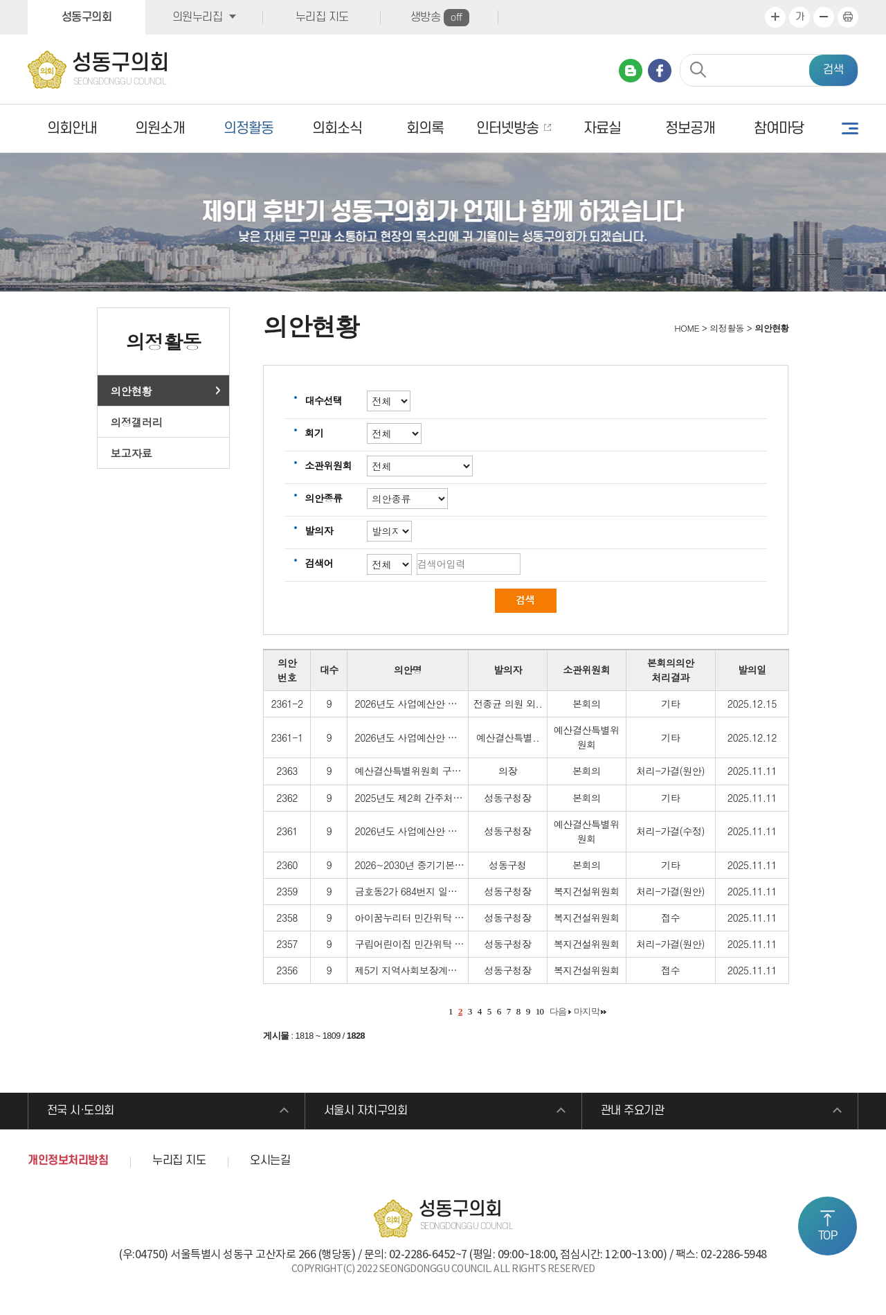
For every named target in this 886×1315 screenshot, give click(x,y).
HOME (685, 327)
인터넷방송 (507, 128)
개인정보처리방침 (68, 1161)
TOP (828, 1236)
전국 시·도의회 (80, 1111)
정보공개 (690, 128)
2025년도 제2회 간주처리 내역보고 (428, 798)
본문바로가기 (0, 0)
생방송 (439, 17)
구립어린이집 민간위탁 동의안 (418, 944)
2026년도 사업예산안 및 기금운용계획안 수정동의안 (464, 703)
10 (540, 1011)
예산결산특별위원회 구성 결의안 (423, 771)
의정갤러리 (137, 421)
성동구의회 (87, 17)
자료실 (602, 128)
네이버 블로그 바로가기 (630, 70)
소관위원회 (328, 465)
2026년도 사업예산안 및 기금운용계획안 (439, 831)
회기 (314, 433)
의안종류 (323, 498)
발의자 (319, 530)
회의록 (425, 128)
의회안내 (72, 128)
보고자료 (131, 452)
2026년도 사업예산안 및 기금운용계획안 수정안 (455, 737)
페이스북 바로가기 (659, 70)
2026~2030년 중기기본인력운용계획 (432, 865)
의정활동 (248, 128)
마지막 (587, 1011)
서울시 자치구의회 (366, 1111)
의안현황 (131, 390)
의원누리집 (197, 17)
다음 (558, 1011)
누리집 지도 (322, 17)
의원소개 (160, 128)
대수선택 (323, 400)
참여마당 (779, 128)
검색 (833, 70)
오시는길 (270, 1161)
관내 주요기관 (632, 1111)
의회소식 (337, 128)
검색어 (319, 563)
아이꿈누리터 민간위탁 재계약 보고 (429, 917)
